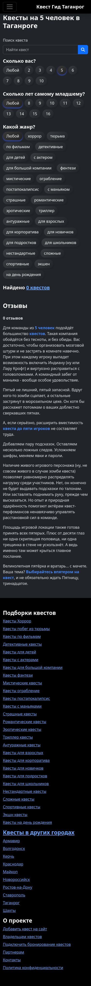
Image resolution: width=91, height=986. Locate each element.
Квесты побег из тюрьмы (26, 628)
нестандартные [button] (20, 253)
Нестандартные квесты (24, 791)
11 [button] (65, 103)
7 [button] (7, 81)
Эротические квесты (22, 729)
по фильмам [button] (18, 146)
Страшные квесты (20, 714)
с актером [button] (43, 157)
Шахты (9, 910)
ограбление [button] (51, 178)
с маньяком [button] (59, 189)
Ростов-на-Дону (17, 887)
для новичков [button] (60, 232)
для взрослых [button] (51, 221)
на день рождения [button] (23, 274)
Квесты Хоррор (17, 621)
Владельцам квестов (22, 936)
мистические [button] (18, 178)
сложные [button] (52, 253)
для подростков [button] (21, 242)
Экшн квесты (15, 814)
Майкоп (10, 871)
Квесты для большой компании (33, 667)
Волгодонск (14, 848)
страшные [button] (15, 200)
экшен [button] (44, 264)
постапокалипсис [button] (22, 189)
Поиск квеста (15, 40)
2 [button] (29, 70)
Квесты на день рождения (27, 822)
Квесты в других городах (38, 832)
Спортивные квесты (21, 807)
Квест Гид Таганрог (60, 6)
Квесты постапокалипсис (26, 698)
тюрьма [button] (57, 136)
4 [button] (51, 70)
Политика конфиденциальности (33, 967)
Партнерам (13, 952)
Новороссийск (16, 879)
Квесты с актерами (20, 659)
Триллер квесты (18, 737)
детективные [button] (51, 146)
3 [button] (40, 70)
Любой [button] (12, 70)
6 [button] (73, 70)
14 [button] (21, 113)
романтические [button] (49, 200)
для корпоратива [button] (22, 232)
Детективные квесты (22, 644)
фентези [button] (68, 168)
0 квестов (38, 287)
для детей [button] (15, 157)
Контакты (12, 960)
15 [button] (35, 113)
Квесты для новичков (23, 768)
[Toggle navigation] (10, 7)
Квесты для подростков (25, 776)
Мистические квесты (22, 683)
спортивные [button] (17, 264)
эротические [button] (18, 210)
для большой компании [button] (28, 168)
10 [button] (41, 81)
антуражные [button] (18, 221)
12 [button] (78, 103)
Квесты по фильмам (22, 636)
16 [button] (48, 113)
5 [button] (62, 70)
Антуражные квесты (22, 745)
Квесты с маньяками (22, 706)
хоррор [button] (34, 136)
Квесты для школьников (26, 783)
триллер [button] (46, 210)
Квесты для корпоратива (26, 760)
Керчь (8, 856)
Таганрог (11, 902)
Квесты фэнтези (18, 675)
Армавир (11, 840)
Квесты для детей (19, 652)
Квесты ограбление (21, 690)
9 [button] (29, 81)
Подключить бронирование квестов (37, 944)
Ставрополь (14, 895)
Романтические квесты (24, 721)
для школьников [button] (60, 242)
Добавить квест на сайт (25, 929)
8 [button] (18, 81)
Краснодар (13, 864)
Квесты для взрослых (23, 752)
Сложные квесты (18, 799)
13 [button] (8, 113)
